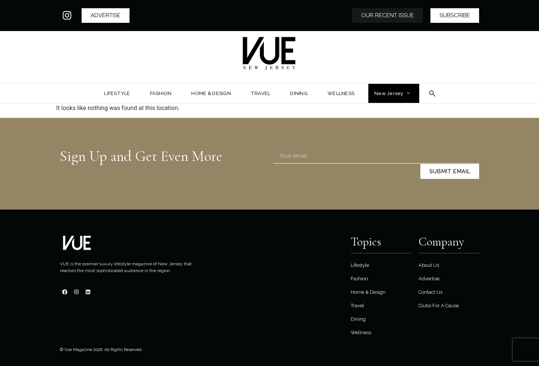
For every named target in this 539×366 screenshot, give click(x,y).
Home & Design (368, 292)
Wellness (361, 332)
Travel (357, 305)
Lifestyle (360, 265)
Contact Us (430, 292)
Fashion (359, 278)
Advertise (428, 278)
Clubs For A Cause (438, 305)
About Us (428, 265)
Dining (358, 319)
